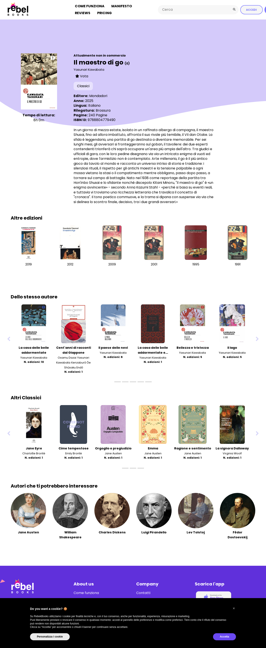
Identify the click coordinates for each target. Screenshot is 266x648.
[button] (233, 608)
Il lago (232, 347)
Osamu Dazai (67, 357)
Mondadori (98, 95)
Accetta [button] (224, 636)
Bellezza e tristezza (193, 347)
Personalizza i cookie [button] (50, 636)
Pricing (104, 12)
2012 (70, 264)
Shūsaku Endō (73, 367)
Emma (153, 448)
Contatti (143, 592)
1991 (237, 264)
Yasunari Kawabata (89, 69)
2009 (112, 264)
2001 (154, 264)
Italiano (94, 105)
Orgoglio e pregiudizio (113, 448)
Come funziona (89, 6)
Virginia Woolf (232, 453)
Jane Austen (113, 453)
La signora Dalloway (232, 448)
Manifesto (121, 6)
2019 (28, 264)
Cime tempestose (74, 448)
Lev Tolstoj (196, 532)
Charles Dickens (112, 532)
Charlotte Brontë (33, 453)
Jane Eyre (34, 448)
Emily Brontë (73, 453)
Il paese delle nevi (113, 347)
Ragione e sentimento (192, 448)
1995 (195, 264)
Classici (83, 86)
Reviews (82, 12)
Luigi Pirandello (153, 532)
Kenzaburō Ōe (81, 362)
